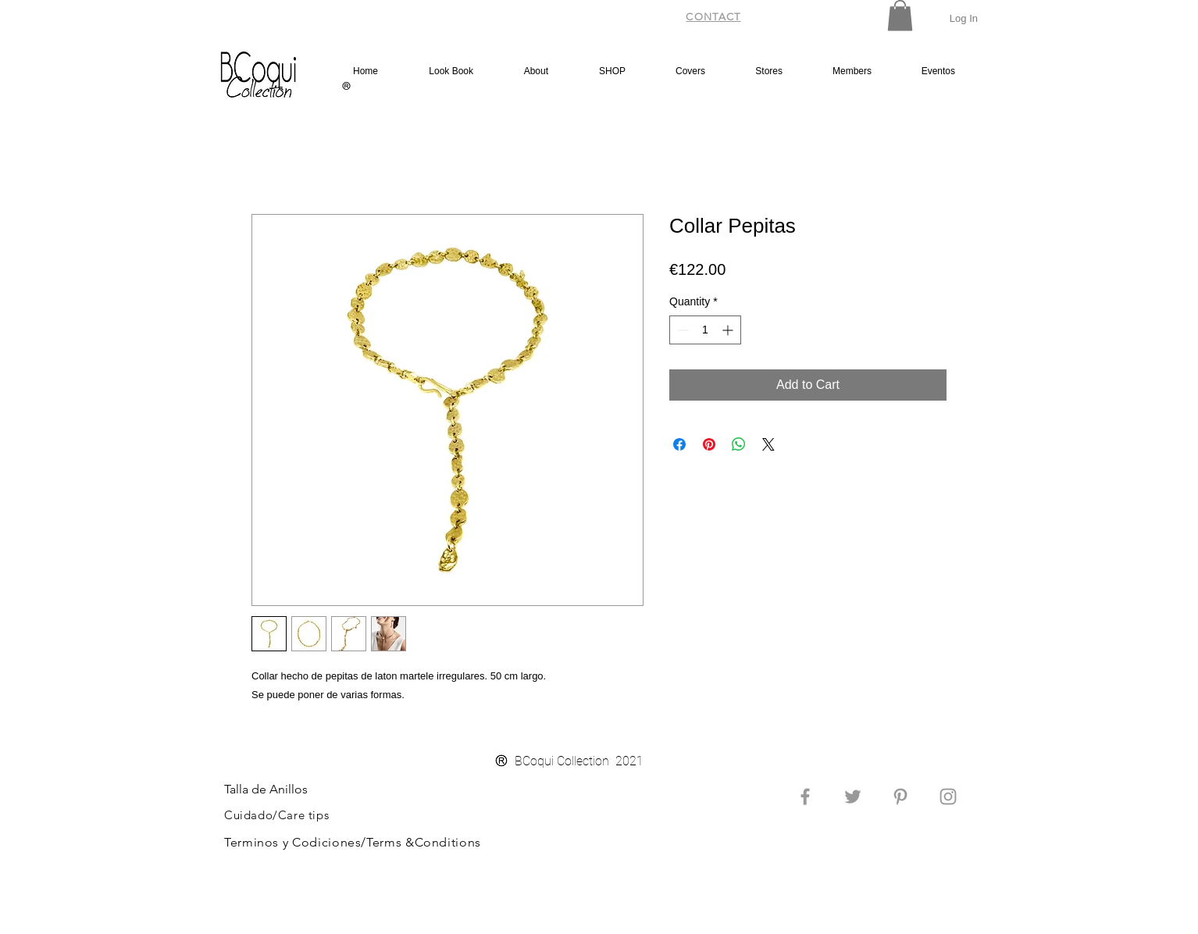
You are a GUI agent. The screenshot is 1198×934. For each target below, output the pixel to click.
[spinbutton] (705, 330)
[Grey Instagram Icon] (948, 796)
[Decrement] (681, 330)
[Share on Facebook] (679, 444)
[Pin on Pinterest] (709, 444)
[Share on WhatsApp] (738, 444)
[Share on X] (768, 444)
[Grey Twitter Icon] (853, 796)
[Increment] (729, 330)
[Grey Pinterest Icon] (900, 796)
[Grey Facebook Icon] (805, 796)
